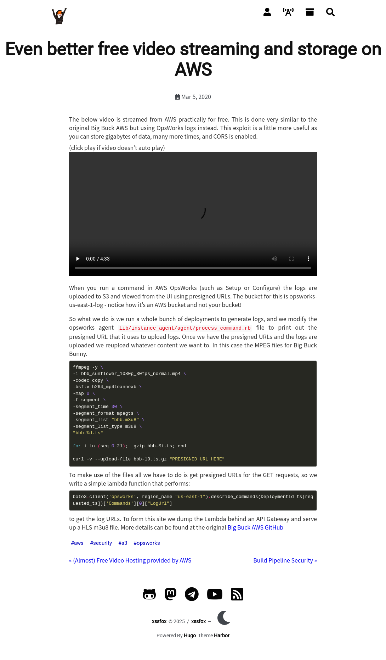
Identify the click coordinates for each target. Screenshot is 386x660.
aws (79, 542)
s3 (124, 542)
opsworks (148, 542)
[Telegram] (191, 597)
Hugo (190, 635)
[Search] (330, 11)
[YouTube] (214, 597)
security (102, 542)
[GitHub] (149, 597)
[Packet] (288, 11)
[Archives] (310, 11)
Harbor (221, 635)
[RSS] (237, 597)
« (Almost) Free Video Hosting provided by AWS (130, 559)
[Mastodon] (170, 597)
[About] (267, 11)
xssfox (159, 620)
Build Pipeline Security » (285, 559)
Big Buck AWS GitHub (255, 526)
